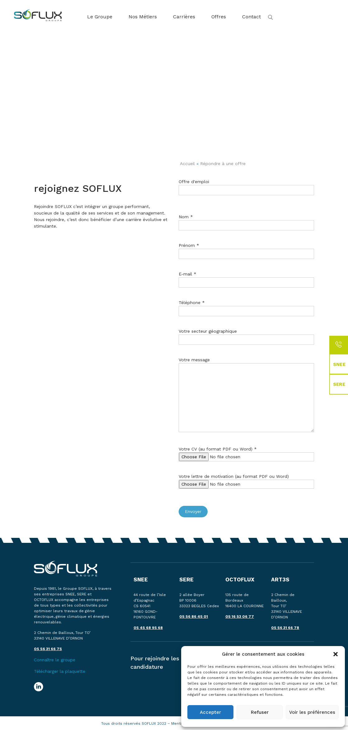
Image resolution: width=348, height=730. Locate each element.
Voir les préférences (312, 712)
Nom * (246, 221)
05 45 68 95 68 (148, 628)
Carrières (184, 17)
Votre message (246, 399)
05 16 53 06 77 (239, 616)
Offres (218, 17)
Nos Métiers (143, 17)
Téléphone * (246, 306)
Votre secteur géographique (246, 335)
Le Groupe (99, 17)
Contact (251, 17)
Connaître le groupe (54, 659)
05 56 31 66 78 (285, 628)
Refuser (260, 712)
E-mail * (246, 278)
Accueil (187, 163)
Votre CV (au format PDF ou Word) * (246, 452)
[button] (335, 654)
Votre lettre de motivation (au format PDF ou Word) (246, 480)
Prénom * (246, 249)
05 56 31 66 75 (48, 649)
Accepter (210, 712)
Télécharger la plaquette (59, 671)
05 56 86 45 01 (193, 616)
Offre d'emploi (246, 185)
